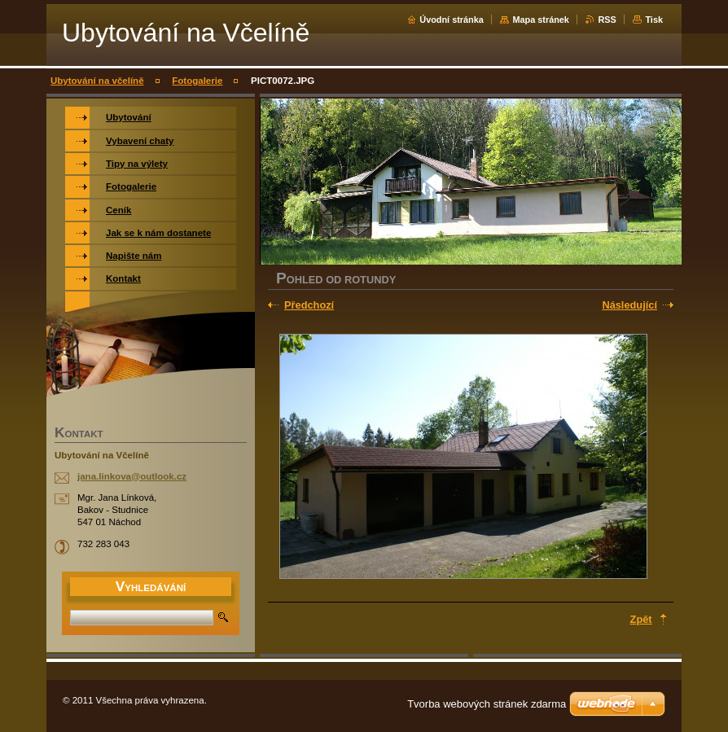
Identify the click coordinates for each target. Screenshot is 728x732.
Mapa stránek (540, 19)
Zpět (641, 619)
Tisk (654, 19)
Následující (629, 305)
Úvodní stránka (451, 19)
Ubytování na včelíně (97, 80)
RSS (607, 19)
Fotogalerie (197, 80)
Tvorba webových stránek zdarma (486, 704)
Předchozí (309, 305)
